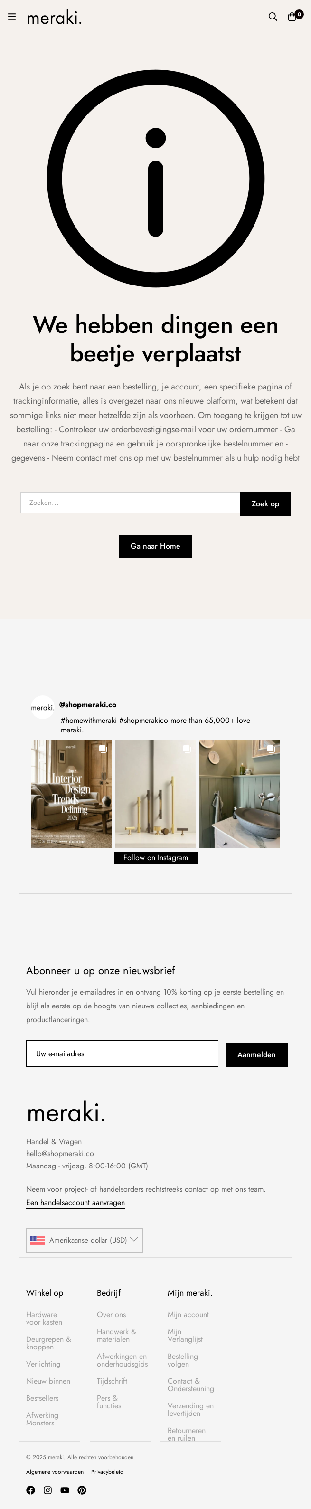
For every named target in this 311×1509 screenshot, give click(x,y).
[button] (71, 794)
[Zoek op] (273, 16)
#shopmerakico (143, 720)
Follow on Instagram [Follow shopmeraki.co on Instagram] (155, 857)
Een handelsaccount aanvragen (75, 1202)
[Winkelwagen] (292, 16)
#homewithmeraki (89, 720)
